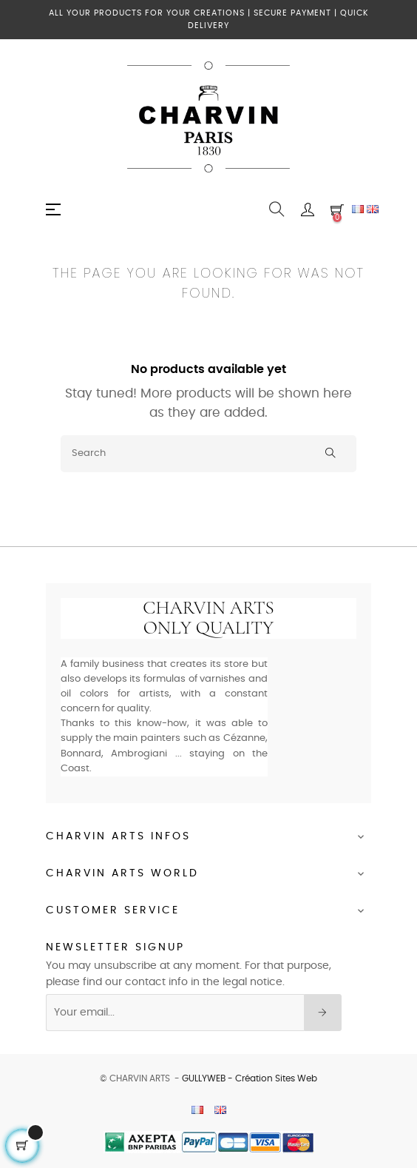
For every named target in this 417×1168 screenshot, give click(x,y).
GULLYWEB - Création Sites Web (249, 1078)
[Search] (208, 454)
